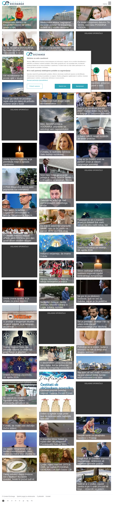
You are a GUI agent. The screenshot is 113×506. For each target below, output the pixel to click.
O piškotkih (40, 496)
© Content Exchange (8, 496)
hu (32, 500)
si (11, 500)
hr (15, 500)
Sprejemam (80, 86)
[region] (57, 72)
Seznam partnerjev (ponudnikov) (37, 80)
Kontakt (48, 496)
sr (19, 500)
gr (23, 500)
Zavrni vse (62, 86)
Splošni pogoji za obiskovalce (26, 496)
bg (27, 500)
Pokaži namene (35, 86)
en (8, 500)
